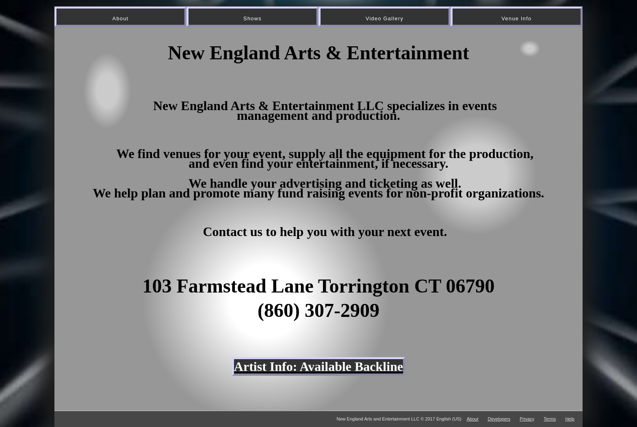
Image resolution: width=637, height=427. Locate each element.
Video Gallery (384, 18)
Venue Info (517, 18)
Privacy (527, 418)
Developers (499, 418)
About (121, 18)
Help (569, 418)
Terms (550, 418)
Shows (252, 18)
